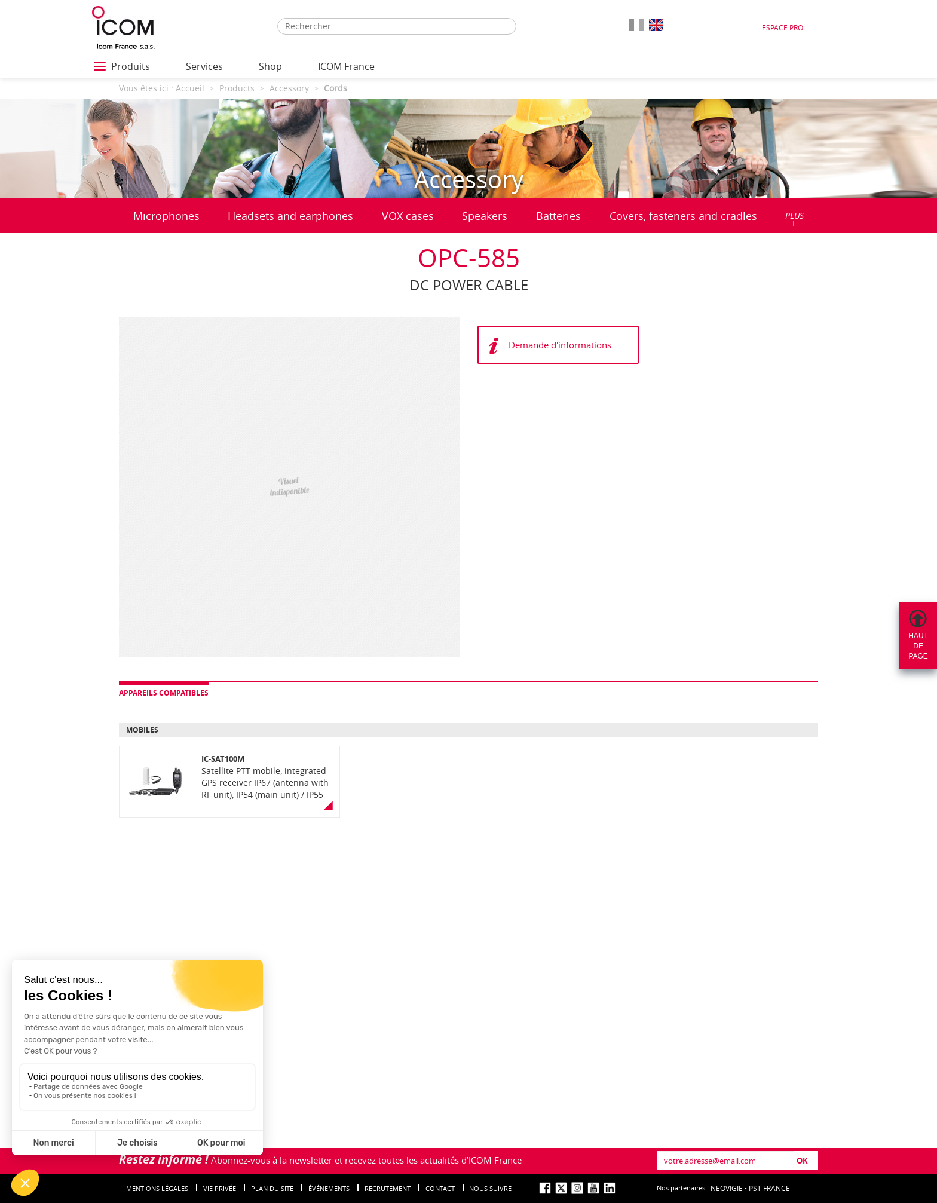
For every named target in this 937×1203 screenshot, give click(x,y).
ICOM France (346, 66)
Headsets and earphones (290, 216)
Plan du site (272, 1188)
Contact (440, 1188)
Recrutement (388, 1188)
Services (204, 66)
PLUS (794, 219)
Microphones (166, 216)
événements (329, 1188)
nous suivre (490, 1188)
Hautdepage (918, 646)
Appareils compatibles (164, 693)
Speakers (484, 216)
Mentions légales (157, 1188)
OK (802, 1160)
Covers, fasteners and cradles (683, 216)
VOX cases (408, 216)
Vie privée (219, 1188)
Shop (270, 66)
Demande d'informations (560, 345)
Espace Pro (782, 27)
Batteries (558, 216)
